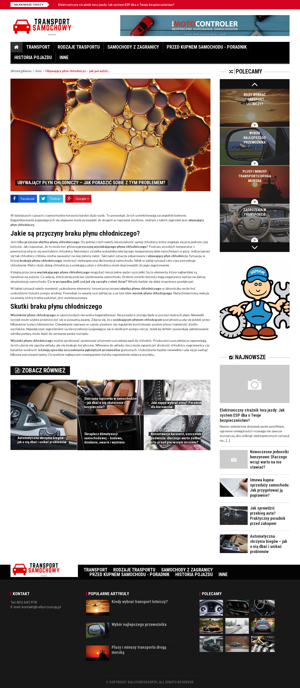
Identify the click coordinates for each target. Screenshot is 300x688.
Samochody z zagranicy (133, 48)
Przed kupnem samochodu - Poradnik (207, 48)
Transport (38, 48)
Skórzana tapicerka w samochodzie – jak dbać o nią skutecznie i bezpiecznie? (110, 402)
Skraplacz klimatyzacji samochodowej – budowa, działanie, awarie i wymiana (104, 438)
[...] (228, 440)
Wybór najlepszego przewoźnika (254, 137)
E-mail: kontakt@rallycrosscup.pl (35, 607)
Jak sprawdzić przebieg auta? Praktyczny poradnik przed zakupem (267, 516)
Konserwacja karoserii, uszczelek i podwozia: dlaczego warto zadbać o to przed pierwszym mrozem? (177, 438)
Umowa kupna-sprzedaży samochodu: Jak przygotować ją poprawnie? (269, 487)
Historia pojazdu (33, 59)
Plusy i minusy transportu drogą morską (254, 176)
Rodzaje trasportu (79, 48)
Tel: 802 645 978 (23, 602)
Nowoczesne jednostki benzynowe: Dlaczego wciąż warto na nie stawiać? (269, 459)
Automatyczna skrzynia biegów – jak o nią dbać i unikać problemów (42, 440)
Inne (64, 59)
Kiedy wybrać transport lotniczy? (255, 99)
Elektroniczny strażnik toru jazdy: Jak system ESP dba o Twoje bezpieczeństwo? (120, 5)
